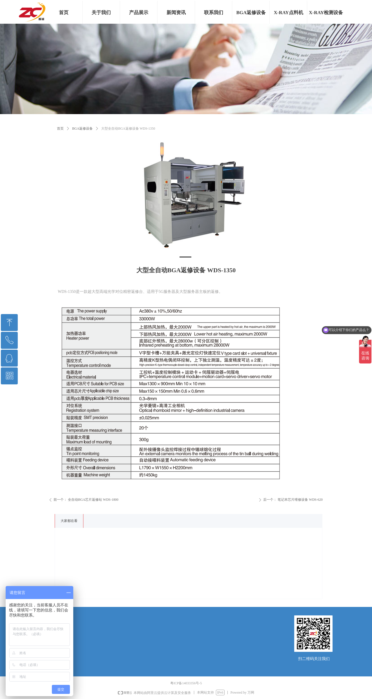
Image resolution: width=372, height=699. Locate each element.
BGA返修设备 (82, 128)
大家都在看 (69, 521)
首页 (60, 128)
